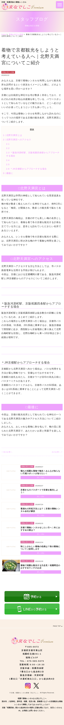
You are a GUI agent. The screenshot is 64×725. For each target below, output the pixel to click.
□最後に (8, 173)
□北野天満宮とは (12, 135)
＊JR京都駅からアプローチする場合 (26, 169)
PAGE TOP (57, 626)
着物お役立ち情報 (8, 72)
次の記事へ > (57, 452)
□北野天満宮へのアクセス (17, 139)
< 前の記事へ (7, 452)
